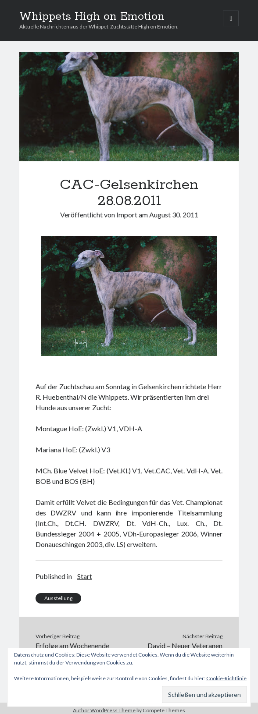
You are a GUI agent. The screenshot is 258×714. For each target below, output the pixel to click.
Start (84, 576)
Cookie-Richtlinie (226, 678)
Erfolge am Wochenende (72, 645)
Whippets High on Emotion (92, 17)
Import (126, 214)
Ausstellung (58, 598)
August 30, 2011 (173, 214)
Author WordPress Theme (104, 710)
